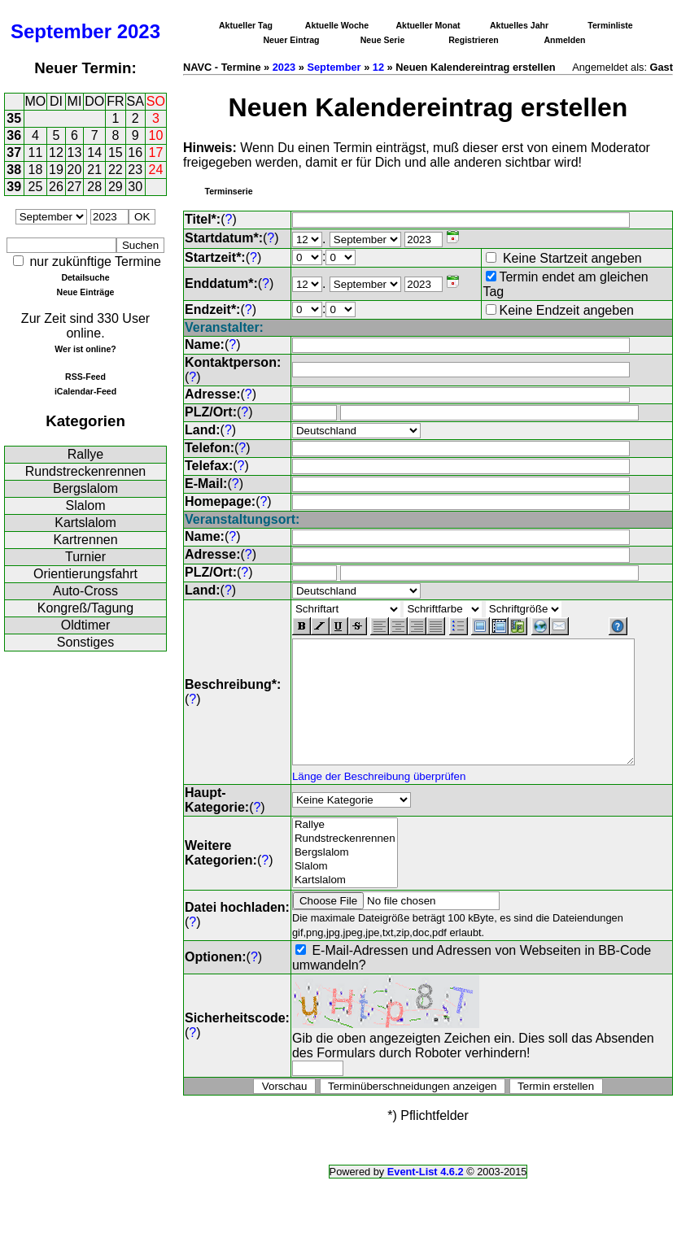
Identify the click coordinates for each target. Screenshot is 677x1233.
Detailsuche (85, 277)
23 (135, 169)
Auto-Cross (85, 591)
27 (75, 187)
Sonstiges (85, 642)
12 (56, 152)
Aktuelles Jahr (519, 25)
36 (14, 135)
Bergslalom (85, 488)
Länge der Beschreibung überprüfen (378, 787)
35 (14, 118)
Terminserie (228, 191)
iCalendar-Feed (85, 391)
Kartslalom (85, 522)
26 (56, 187)
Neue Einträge (86, 292)
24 (156, 169)
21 (94, 169)
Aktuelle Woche (337, 25)
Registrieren (473, 40)
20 (75, 169)
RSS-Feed (85, 376)
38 (14, 169)
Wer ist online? (85, 349)
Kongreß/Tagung (85, 608)
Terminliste (609, 25)
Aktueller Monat (427, 25)
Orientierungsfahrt (85, 574)
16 (135, 152)
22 (115, 169)
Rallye (85, 454)
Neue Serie (382, 40)
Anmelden (565, 40)
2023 (138, 31)
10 (156, 135)
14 (94, 152)
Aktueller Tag (246, 25)
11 (35, 152)
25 (35, 187)
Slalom (86, 505)
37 (14, 152)
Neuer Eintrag (291, 40)
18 (35, 169)
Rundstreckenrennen (85, 471)
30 (135, 187)
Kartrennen (85, 540)
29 (115, 187)
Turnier (85, 557)
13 (75, 152)
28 (94, 187)
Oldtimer (85, 625)
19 (56, 169)
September (61, 31)
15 (115, 152)
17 (156, 152)
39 (14, 187)
